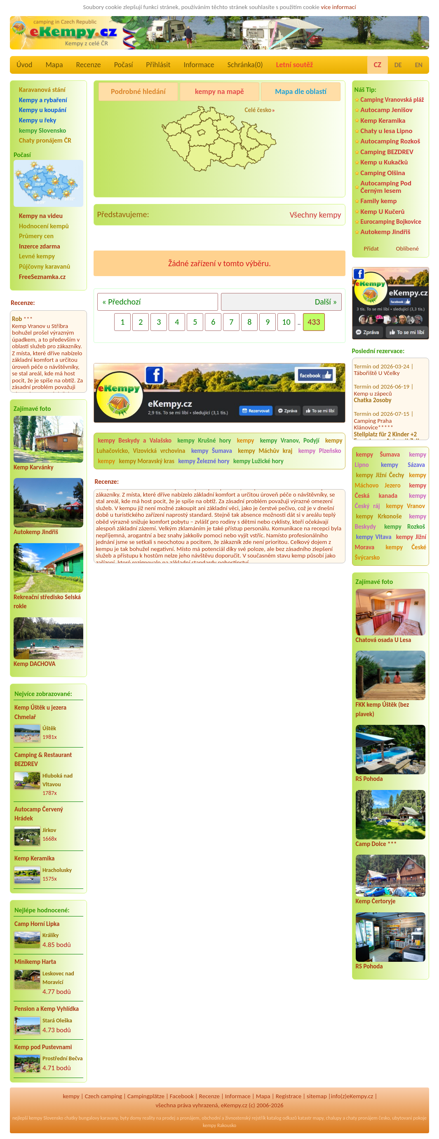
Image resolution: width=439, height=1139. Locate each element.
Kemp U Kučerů (383, 211)
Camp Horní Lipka (36, 924)
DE (398, 65)
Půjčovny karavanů (44, 266)
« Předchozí (121, 302)
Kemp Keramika (34, 858)
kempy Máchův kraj (265, 451)
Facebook (182, 1096)
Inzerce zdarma (39, 246)
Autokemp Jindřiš (36, 532)
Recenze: (23, 303)
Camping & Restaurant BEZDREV (43, 759)
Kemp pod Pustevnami (43, 1047)
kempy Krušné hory (204, 440)
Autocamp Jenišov (387, 109)
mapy (318, 1118)
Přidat (371, 248)
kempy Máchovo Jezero (390, 480)
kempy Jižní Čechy (380, 475)
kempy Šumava (378, 454)
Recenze (88, 64)
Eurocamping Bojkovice (391, 221)
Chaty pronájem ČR (45, 140)
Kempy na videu (41, 216)
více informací (338, 7)
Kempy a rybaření (43, 100)
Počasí (123, 64)
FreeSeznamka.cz (42, 277)
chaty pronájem (362, 1118)
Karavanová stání (42, 90)
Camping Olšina (383, 173)
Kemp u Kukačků (384, 162)
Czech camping (103, 1096)
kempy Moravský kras (146, 461)
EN (419, 65)
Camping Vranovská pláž (392, 99)
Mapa (54, 64)
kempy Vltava (374, 537)
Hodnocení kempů (44, 226)
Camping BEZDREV (387, 152)
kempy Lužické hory (258, 461)
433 (314, 322)
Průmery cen (36, 236)
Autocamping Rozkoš (390, 141)
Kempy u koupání (42, 110)
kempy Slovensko (42, 130)
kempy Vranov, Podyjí (289, 440)
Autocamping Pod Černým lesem (386, 187)
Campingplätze (145, 1096)
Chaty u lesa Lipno (387, 131)
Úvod (24, 64)
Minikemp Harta (35, 962)
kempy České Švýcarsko (390, 552)
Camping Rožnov (305, 112)
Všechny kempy (315, 215)
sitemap (317, 1096)
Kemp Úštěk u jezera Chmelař (40, 712)
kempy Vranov (405, 506)
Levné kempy (37, 256)
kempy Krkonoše (379, 516)
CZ (377, 64)
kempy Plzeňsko (319, 451)
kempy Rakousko (219, 1125)
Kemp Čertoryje (376, 901)
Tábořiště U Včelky (377, 361)
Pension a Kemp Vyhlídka (46, 1008)
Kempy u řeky (37, 120)
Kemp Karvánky (34, 467)
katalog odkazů (282, 1118)
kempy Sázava (403, 465)
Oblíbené (407, 248)
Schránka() (245, 64)
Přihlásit (158, 64)
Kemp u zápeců (373, 381)
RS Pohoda (369, 779)
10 (286, 322)
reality (148, 1118)
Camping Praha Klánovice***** (374, 412)
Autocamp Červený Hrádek (38, 814)
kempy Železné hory (204, 461)
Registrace (288, 1096)
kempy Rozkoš (404, 526)
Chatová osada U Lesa (383, 640)
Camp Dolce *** (376, 844)
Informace (198, 64)
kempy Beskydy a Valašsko (134, 440)
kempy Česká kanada (390, 490)
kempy (247, 440)
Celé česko (257, 110)
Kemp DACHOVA (35, 664)
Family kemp (379, 201)
